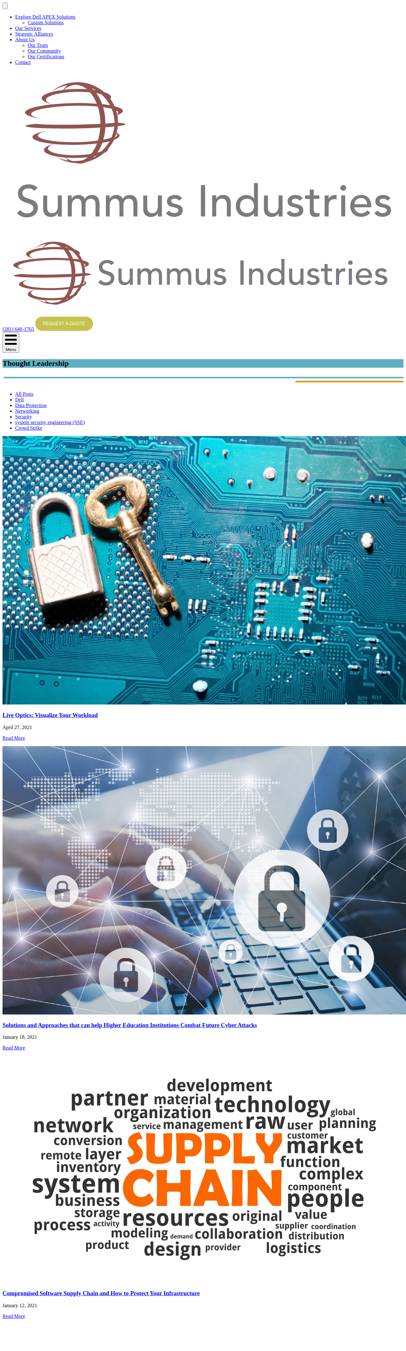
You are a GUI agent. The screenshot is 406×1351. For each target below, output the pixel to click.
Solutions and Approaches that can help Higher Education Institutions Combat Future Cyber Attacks (130, 1025)
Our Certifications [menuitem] (46, 56)
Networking (27, 411)
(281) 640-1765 (18, 329)
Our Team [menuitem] (38, 45)
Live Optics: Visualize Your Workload (50, 715)
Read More (14, 738)
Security (23, 416)
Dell (19, 399)
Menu (11, 342)
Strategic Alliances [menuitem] (34, 34)
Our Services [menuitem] (28, 28)
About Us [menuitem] (25, 39)
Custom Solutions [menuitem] (46, 22)
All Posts (24, 394)
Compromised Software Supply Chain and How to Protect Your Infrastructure (101, 1293)
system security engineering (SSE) (50, 422)
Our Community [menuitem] (44, 51)
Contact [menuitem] (23, 62)
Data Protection (31, 405)
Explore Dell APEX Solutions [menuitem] (45, 17)
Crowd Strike (28, 428)
